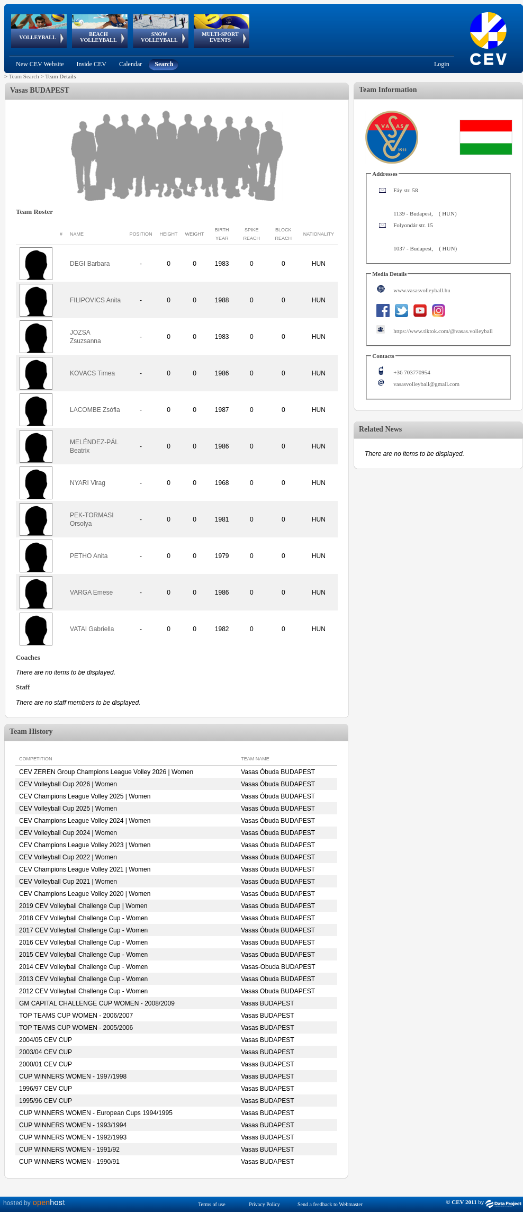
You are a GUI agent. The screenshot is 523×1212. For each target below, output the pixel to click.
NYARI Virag (87, 483)
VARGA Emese (91, 592)
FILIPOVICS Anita (95, 300)
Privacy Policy (264, 1204)
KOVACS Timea (92, 373)
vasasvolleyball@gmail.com (426, 384)
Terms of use (212, 1204)
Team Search (24, 76)
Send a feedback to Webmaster (330, 1204)
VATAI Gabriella (92, 629)
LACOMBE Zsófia (95, 410)
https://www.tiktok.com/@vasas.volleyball (443, 331)
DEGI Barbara (90, 263)
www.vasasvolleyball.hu (421, 290)
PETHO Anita (88, 556)
